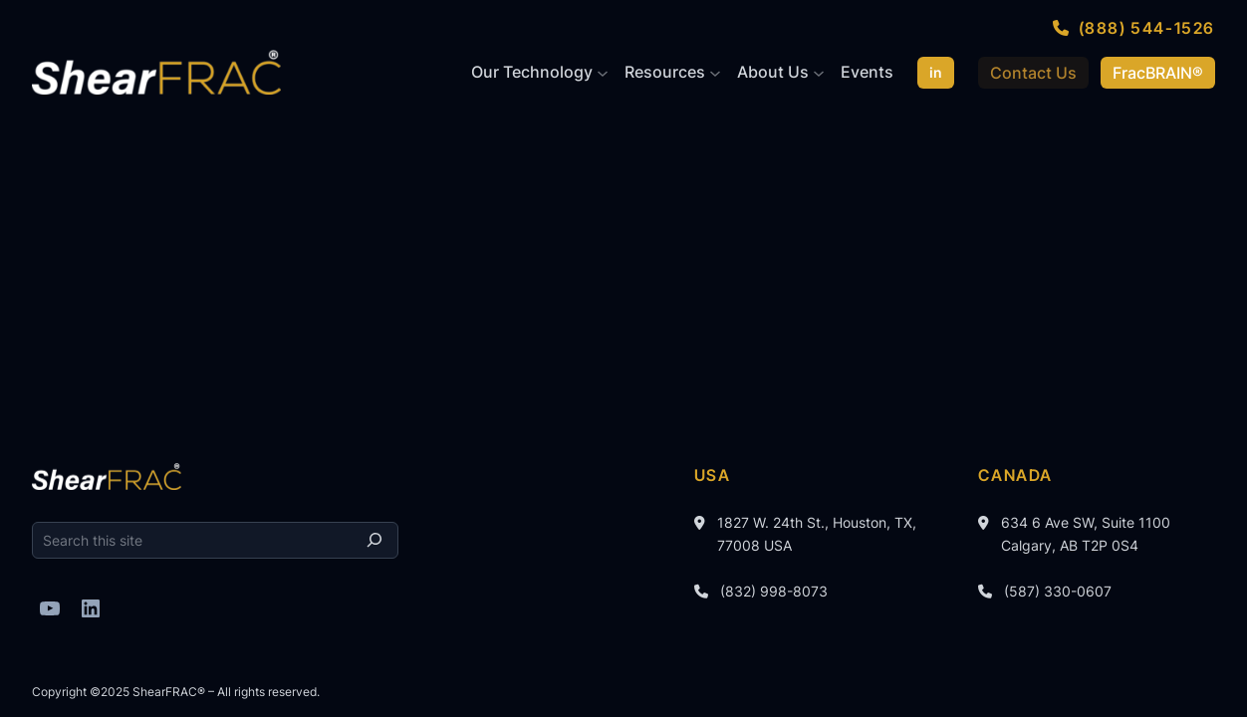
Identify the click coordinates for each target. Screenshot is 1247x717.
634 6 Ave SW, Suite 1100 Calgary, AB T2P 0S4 (1085, 533)
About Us (773, 72)
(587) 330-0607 (1058, 591)
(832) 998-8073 (774, 591)
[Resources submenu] (715, 73)
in (935, 72)
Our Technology (532, 72)
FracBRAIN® (1158, 73)
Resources (664, 72)
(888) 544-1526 (1147, 28)
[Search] (374, 540)
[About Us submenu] (819, 73)
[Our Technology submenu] (603, 73)
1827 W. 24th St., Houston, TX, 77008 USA (816, 533)
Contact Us (1033, 73)
